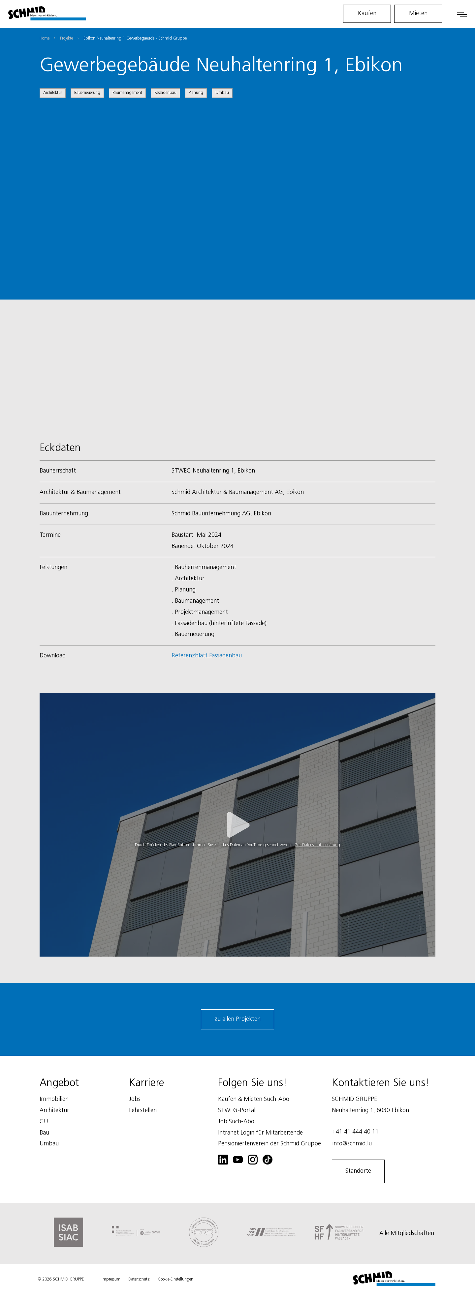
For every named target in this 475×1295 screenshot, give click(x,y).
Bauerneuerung (87, 93)
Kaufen (367, 13)
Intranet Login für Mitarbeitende (260, 1133)
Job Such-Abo (236, 1122)
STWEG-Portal (236, 1110)
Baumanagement (127, 93)
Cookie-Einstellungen (175, 1279)
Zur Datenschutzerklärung (317, 845)
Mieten (418, 13)
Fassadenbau (165, 93)
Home (44, 38)
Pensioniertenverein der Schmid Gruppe (269, 1144)
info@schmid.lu (352, 1144)
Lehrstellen (143, 1110)
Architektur (52, 93)
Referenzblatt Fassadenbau (207, 656)
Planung (196, 93)
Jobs (135, 1099)
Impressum (111, 1279)
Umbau (222, 93)
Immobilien (54, 1099)
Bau (44, 1133)
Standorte (358, 1171)
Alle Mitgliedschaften (406, 1233)
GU (44, 1122)
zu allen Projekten (237, 1019)
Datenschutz (139, 1279)
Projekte (66, 38)
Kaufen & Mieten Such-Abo (253, 1099)
